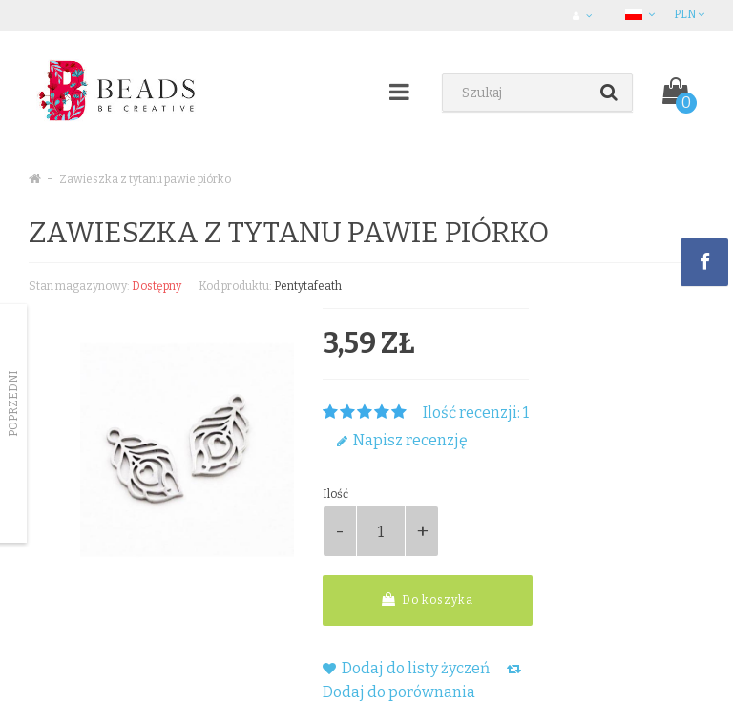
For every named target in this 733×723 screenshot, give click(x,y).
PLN (689, 14)
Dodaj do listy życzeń (406, 668)
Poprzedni (13, 403)
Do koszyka (427, 599)
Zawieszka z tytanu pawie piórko (145, 179)
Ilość (335, 494)
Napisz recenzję (402, 440)
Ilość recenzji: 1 (476, 412)
